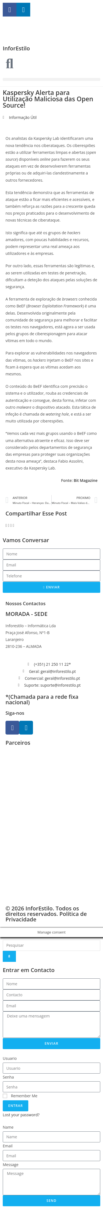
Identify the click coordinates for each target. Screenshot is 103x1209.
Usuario (10, 1058)
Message (10, 1164)
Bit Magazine (86, 480)
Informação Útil (23, 117)
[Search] (9, 956)
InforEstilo (16, 48)
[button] (51, 79)
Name (8, 1127)
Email (8, 1145)
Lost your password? (21, 1114)
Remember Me (20, 1095)
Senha (8, 1077)
